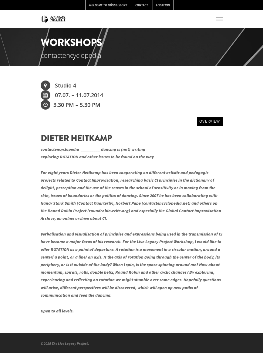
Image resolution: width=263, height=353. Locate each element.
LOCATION (163, 5)
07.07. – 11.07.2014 (72, 95)
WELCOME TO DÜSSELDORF (108, 5)
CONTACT (141, 5)
